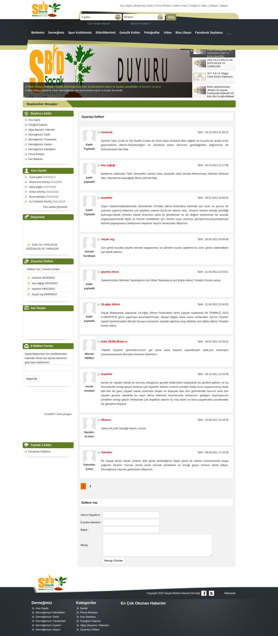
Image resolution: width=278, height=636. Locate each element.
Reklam (213, 5)
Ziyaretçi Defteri (90, 629)
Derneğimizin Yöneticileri (42, 139)
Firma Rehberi (163, 5)
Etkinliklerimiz (106, 32)
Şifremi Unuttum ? (141, 23)
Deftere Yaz (33, 269)
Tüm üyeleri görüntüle (55, 206)
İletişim (224, 5)
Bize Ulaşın (183, 32)
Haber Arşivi (180, 5)
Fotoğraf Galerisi (37, 124)
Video (204, 5)
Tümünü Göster (51, 269)
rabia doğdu (36, 186)
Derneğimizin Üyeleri (40, 144)
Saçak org (37, 294)
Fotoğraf (194, 5)
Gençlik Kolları (130, 32)
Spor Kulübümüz (80, 32)
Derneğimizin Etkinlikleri (41, 149)
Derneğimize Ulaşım (48, 629)
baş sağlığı (38, 283)
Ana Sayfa (126, 5)
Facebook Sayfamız (209, 32)
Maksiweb (230, 593)
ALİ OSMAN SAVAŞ (40, 201)
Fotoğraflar (152, 32)
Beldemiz (37, 32)
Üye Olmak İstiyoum (98, 23)
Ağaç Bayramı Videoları (41, 129)
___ (229, 32)
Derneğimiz (56, 32)
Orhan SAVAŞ (37, 191)
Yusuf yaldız (36, 177)
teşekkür (36, 288)
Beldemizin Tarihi (143, 5)
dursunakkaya (37, 196)
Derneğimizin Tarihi (39, 134)
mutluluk (36, 277)
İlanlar (84, 608)
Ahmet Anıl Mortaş (39, 182)
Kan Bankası (35, 159)
